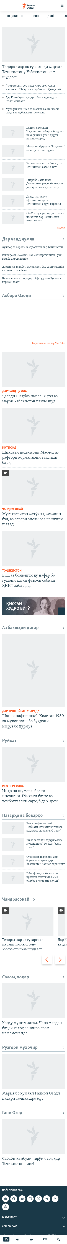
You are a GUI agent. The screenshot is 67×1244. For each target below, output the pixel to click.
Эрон (35, 16)
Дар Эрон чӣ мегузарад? (20, 711)
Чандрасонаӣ (12, 509)
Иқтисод (9, 447)
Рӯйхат (33, 740)
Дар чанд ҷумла (33, 239)
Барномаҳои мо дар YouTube (48, 343)
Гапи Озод (33, 1113)
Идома (61, 228)
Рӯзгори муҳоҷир (33, 1047)
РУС (45, 1239)
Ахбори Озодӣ (33, 295)
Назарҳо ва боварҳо (33, 815)
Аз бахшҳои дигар (33, 628)
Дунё (51, 16)
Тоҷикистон (15, 16)
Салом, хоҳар (33, 977)
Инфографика (13, 786)
